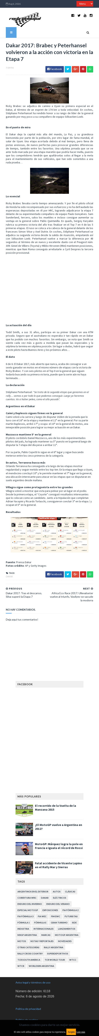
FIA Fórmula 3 (25, 916)
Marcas (45, 935)
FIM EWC (55, 916)
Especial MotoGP (27, 910)
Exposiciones (50, 910)
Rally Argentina (53, 947)
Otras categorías (28, 947)
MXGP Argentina (27, 935)
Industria (23, 928)
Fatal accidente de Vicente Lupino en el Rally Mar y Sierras (58, 865)
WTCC (72, 959)
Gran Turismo (59, 922)
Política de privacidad (28, 1008)
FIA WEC (42, 916)
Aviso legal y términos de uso (33, 982)
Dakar (9, 576)
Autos (57, 891)
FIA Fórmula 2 (70, 910)
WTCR (20, 966)
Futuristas (71, 916)
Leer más (80, 1032)
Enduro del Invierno (29, 904)
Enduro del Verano (58, 904)
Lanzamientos (66, 928)
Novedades (65, 941)
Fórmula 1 (23, 922)
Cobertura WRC (26, 897)
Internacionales (44, 928)
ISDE (74, 922)
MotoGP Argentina (66, 935)
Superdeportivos (57, 953)
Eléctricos (59, 897)
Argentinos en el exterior (32, 891)
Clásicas (70, 891)
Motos (21, 941)
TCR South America (28, 959)
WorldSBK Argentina (41, 966)
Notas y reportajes (42, 941)
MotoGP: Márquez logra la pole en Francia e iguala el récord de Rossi (59, 846)
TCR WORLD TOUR (55, 959)
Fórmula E (40, 922)
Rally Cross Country (30, 953)
